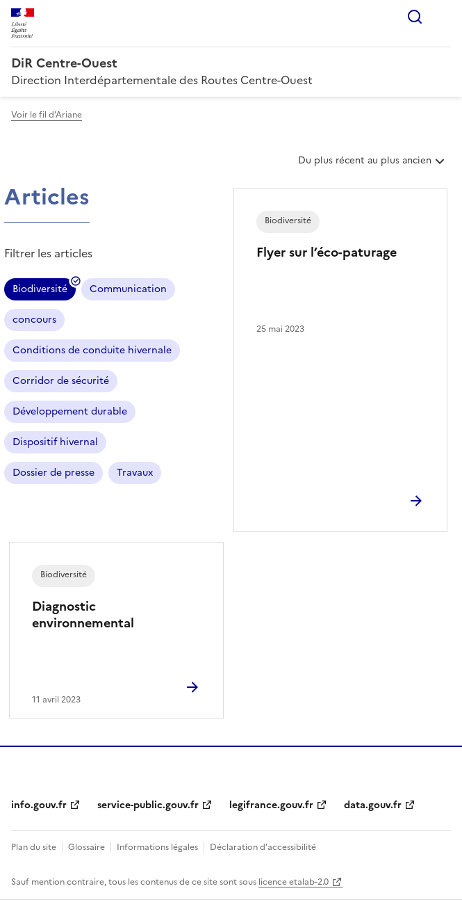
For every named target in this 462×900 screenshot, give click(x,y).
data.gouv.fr (373, 805)
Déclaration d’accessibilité (263, 847)
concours (34, 319)
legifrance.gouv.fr (271, 805)
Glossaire (86, 847)
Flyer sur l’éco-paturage (326, 252)
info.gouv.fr (39, 805)
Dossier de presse (53, 472)
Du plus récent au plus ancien (372, 165)
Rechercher (415, 17)
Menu (442, 17)
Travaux (135, 472)
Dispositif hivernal (55, 442)
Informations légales (157, 847)
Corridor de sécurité (61, 380)
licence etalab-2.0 (293, 882)
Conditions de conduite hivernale (92, 350)
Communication (128, 289)
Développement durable (70, 411)
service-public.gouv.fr (148, 805)
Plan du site (33, 847)
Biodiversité (40, 291)
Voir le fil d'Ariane (46, 115)
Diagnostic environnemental (83, 614)
